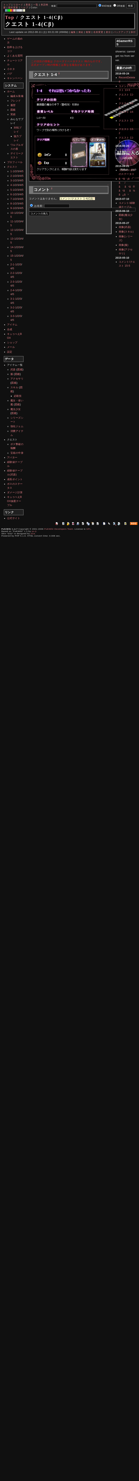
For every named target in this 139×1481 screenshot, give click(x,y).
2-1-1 (13, 264)
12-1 (13, 230)
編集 (73, 32)
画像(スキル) (126, 231)
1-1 (12, 171)
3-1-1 (13, 298)
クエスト (12, 166)
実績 (13, 114)
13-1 (13, 238)
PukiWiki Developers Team (58, 529)
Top (10, 17)
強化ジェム (17, 426)
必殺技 (18, 395)
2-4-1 (13, 290)
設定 (9, 351)
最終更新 (13, 7)
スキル (14, 387)
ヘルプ (24, 7)
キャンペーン (15, 78)
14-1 (13, 247)
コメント (124, 149)
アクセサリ (17, 378)
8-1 (12, 203)
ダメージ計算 (15, 492)
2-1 (12, 175)
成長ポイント (15, 479)
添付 (133, 32)
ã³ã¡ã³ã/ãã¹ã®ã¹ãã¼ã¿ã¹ (127, 186)
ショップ (12, 342)
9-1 (12, 208)
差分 (108, 32)
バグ (9, 73)
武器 (13, 369)
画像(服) (124, 245)
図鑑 (13, 109)
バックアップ (120, 32)
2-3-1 (13, 281)
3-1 (12, 180)
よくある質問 (15, 55)
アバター (12, 457)
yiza (33, 533)
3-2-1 (13, 307)
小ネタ (11, 69)
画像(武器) (125, 227)
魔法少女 (15, 409)
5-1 (12, 189)
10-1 (13, 212)
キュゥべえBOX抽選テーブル (14, 501)
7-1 (12, 199)
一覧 (35, 4)
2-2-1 (13, 273)
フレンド (15, 100)
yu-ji (34, 531)
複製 (88, 32)
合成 (9, 329)
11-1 (13, 221)
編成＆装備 (17, 96)
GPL (88, 529)
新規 (28, 4)
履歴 (13, 105)
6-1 (12, 194)
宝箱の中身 (17, 452)
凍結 (80, 32)
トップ (7, 4)
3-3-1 (13, 316)
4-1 (12, 185)
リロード (18, 4)
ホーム (11, 91)
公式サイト (13, 518)
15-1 (13, 255)
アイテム (12, 324)
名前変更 (98, 32)
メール (11, 347)
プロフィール (15, 162)
